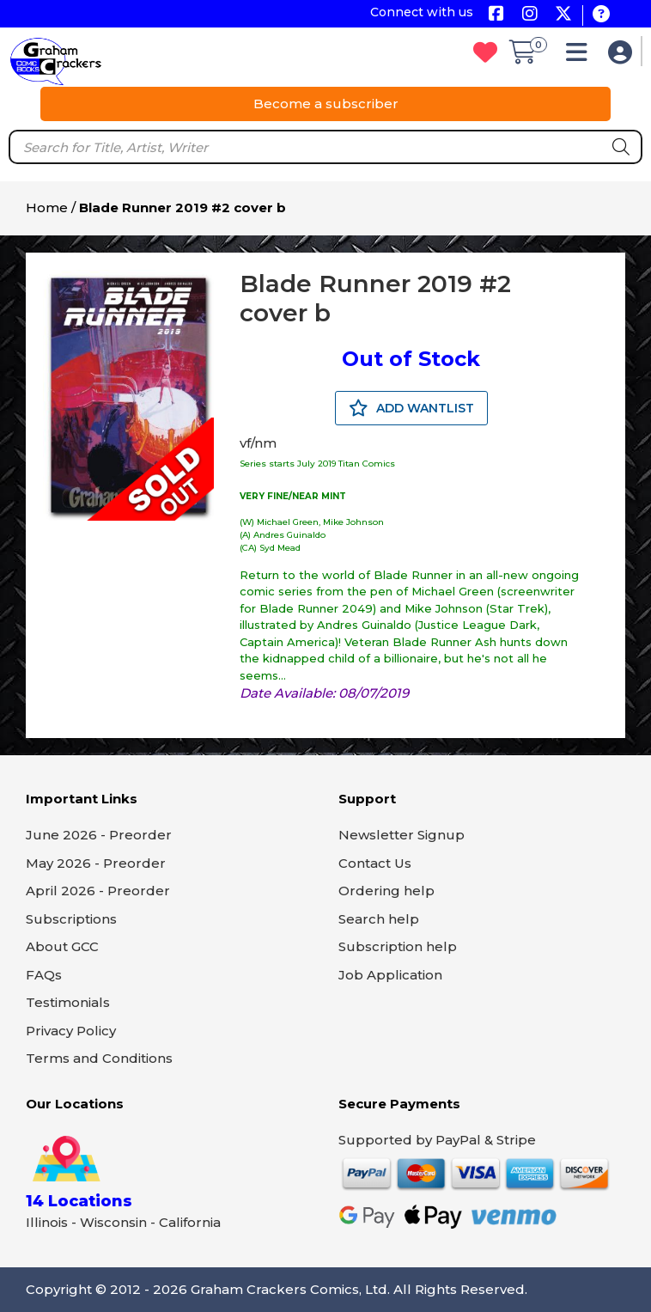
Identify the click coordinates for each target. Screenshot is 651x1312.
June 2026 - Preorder (99, 835)
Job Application (390, 975)
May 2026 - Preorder (96, 863)
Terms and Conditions (99, 1058)
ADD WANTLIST (411, 408)
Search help (378, 919)
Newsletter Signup (401, 835)
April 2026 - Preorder (98, 890)
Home (47, 207)
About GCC (62, 946)
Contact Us (374, 863)
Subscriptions (71, 919)
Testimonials (68, 1002)
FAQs (44, 975)
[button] (581, 56)
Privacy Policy (71, 1030)
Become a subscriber (326, 103)
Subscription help (397, 946)
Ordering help (386, 890)
